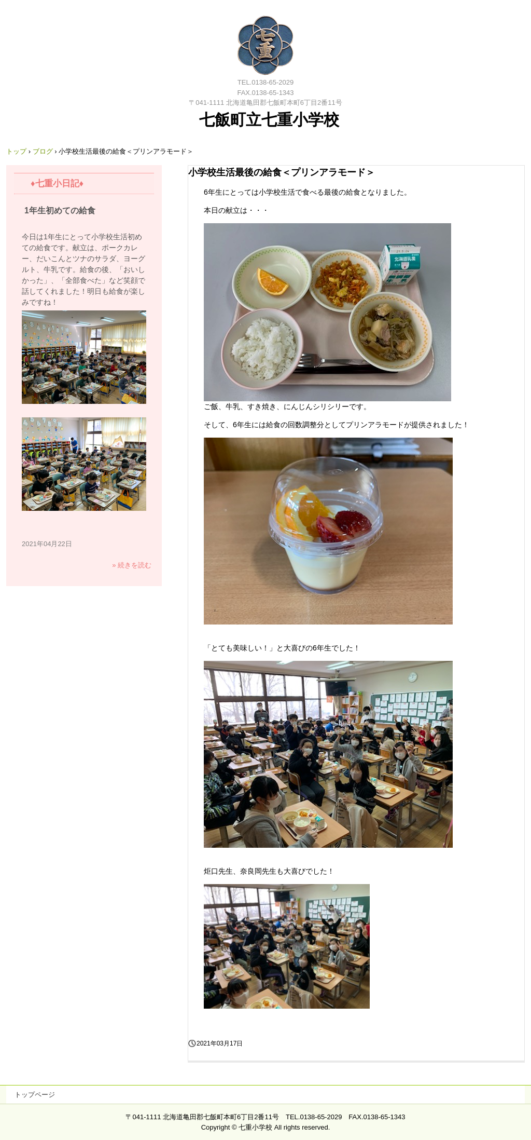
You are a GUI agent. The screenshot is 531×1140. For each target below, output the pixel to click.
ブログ (43, 151)
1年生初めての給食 (59, 210)
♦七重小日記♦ (57, 183)
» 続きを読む (131, 565)
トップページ (35, 1094)
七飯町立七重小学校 (265, 43)
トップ (16, 151)
